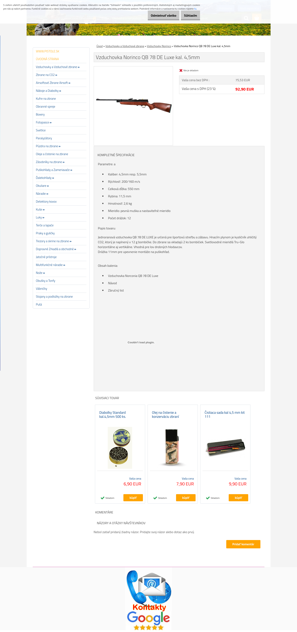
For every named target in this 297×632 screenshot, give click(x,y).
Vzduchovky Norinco (159, 46)
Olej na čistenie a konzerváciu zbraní (165, 416)
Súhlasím (188, 15)
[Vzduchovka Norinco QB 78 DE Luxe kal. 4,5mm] (133, 68)
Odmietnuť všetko (157, 15)
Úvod (100, 46)
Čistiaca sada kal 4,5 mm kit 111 (225, 416)
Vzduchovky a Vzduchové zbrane (125, 46)
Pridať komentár (243, 546)
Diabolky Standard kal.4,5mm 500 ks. (112, 416)
